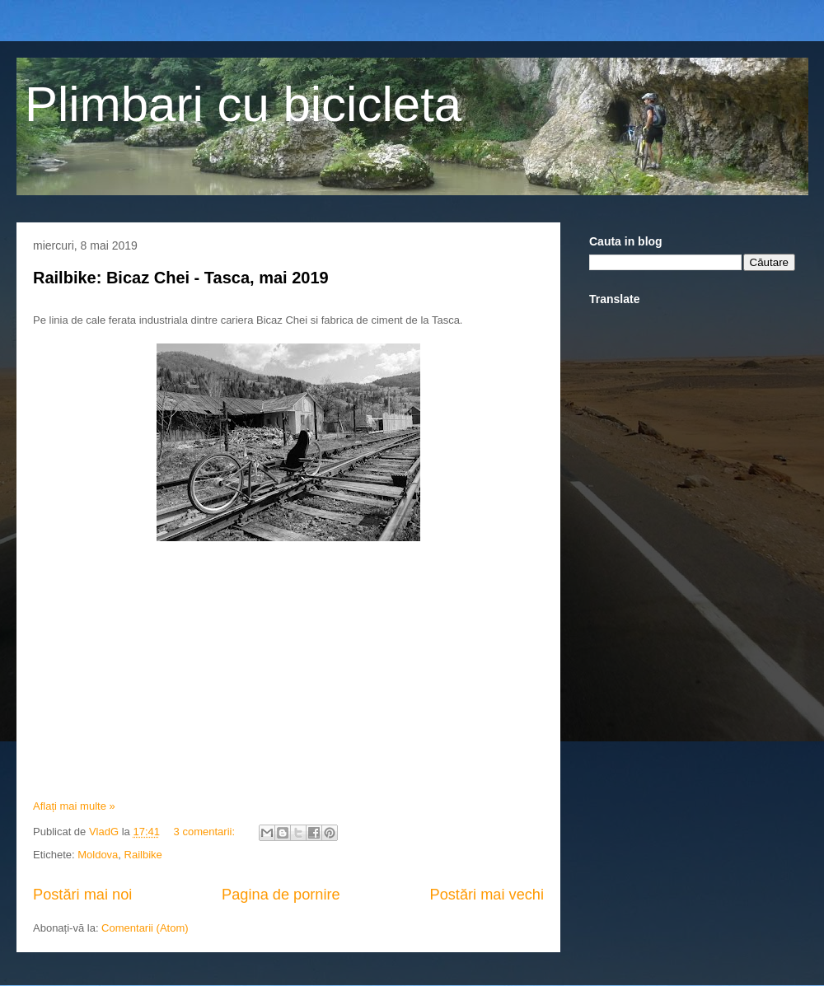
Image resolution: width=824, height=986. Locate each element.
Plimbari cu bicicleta (243, 104)
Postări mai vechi (487, 894)
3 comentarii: (206, 831)
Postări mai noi (82, 894)
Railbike (143, 854)
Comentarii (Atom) (144, 928)
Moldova (97, 854)
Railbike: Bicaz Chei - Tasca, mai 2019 (181, 278)
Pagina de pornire (281, 894)
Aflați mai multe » (74, 806)
